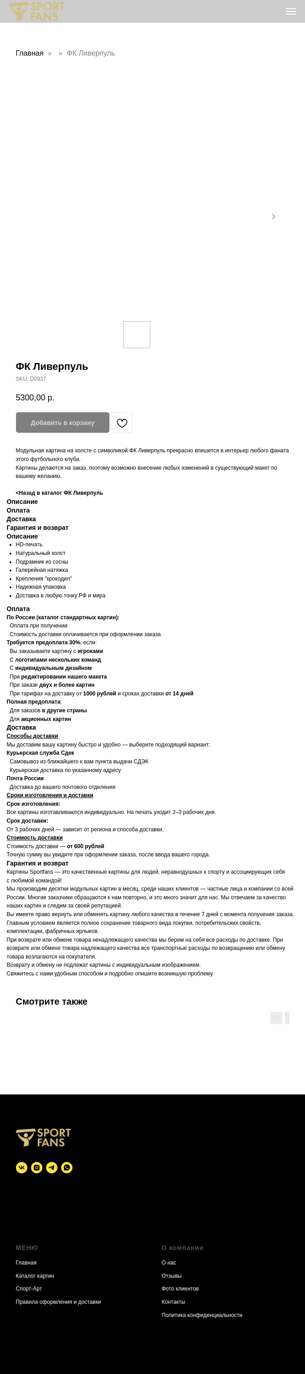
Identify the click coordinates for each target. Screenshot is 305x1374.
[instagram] (36, 1167)
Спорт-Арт (29, 1289)
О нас (169, 1263)
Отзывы (172, 1276)
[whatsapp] (66, 1167)
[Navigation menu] (291, 11)
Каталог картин (35, 1276)
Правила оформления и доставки (58, 1302)
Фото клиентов (180, 1289)
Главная (30, 53)
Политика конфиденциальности (202, 1315)
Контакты (174, 1302)
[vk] (21, 1167)
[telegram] (51, 1167)
